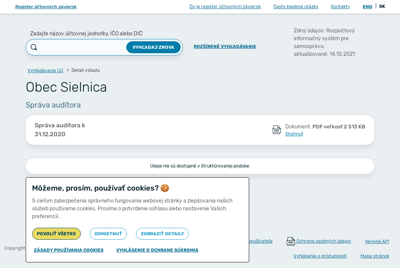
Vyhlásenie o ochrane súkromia (157, 250)
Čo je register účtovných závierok (225, 6)
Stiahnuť (294, 134)
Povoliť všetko (56, 233)
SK (382, 6)
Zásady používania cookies (69, 250)
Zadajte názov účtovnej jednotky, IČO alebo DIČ (86, 34)
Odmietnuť (108, 233)
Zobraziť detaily (162, 233)
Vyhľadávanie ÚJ (45, 70)
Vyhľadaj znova (153, 47)
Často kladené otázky (295, 6)
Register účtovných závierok (46, 6)
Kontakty (340, 6)
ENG (367, 6)
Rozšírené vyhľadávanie (225, 46)
